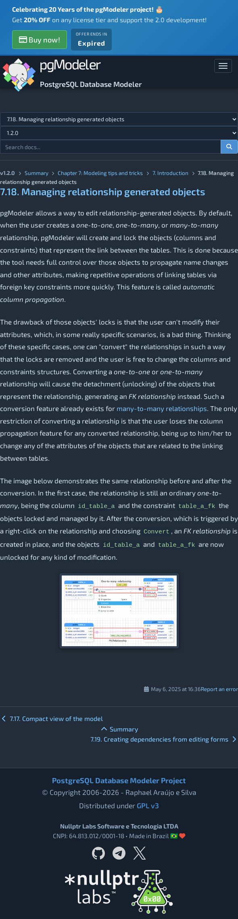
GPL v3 (148, 805)
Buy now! (39, 39)
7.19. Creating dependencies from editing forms (164, 739)
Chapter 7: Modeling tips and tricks (100, 172)
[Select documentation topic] (119, 119)
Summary (36, 172)
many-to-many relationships (162, 408)
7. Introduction (170, 172)
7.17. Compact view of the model (51, 718)
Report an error (219, 688)
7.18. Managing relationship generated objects (102, 191)
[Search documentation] (229, 147)
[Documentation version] (119, 133)
